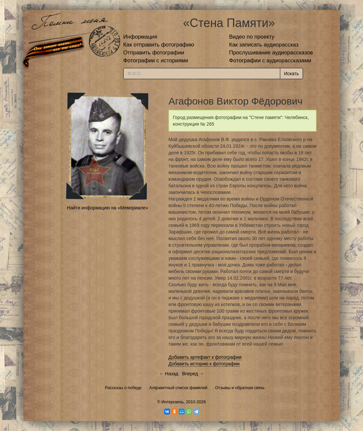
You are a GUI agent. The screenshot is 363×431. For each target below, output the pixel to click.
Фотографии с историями (155, 60)
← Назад (168, 373)
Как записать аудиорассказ (264, 45)
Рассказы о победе (123, 387)
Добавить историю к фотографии (204, 363)
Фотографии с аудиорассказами (270, 60)
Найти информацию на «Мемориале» (107, 207)
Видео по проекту (252, 37)
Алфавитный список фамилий (178, 387)
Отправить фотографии (153, 52)
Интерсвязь (172, 402)
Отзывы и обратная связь (240, 387)
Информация (140, 37)
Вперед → (193, 373)
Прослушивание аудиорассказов (271, 52)
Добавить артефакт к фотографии (205, 357)
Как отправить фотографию (158, 45)
